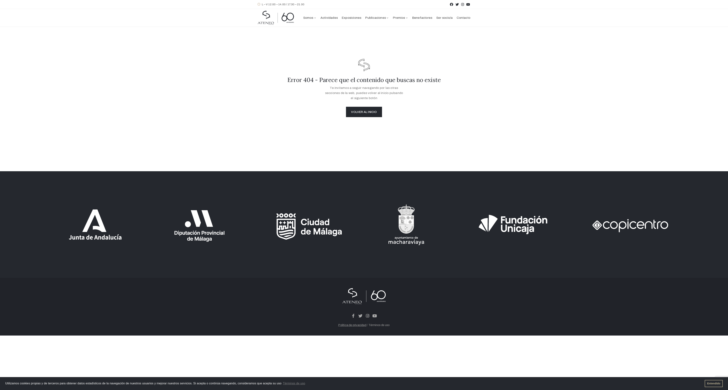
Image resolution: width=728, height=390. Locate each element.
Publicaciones (377, 17)
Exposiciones (351, 17)
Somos (309, 17)
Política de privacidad (352, 325)
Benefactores (422, 17)
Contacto (463, 17)
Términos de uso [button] (294, 383)
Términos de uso (379, 325)
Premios (400, 17)
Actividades (329, 17)
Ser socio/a (444, 17)
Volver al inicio (364, 111)
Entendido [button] (713, 383)
